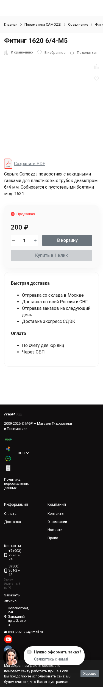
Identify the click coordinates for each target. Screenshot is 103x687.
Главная (11, 24)
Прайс (53, 538)
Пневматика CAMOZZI (42, 24)
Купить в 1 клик (51, 255)
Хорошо (89, 673)
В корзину (67, 240)
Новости (55, 530)
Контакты (56, 513)
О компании (57, 522)
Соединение (78, 24)
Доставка (12, 522)
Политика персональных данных (16, 483)
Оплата (10, 513)
